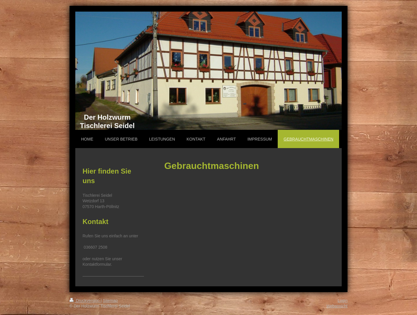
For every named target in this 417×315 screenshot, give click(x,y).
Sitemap (110, 300)
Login (343, 300)
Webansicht (337, 306)
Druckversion (85, 300)
